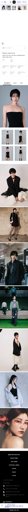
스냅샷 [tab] (15, 83)
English (14, 472)
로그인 (18, 2)
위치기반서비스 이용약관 (14, 465)
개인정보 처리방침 (14, 458)
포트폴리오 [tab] (7, 83)
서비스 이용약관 (14, 461)
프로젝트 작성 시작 (14, 510)
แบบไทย (14, 475)
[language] (10, 2)
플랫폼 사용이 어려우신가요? (14, 454)
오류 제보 (14, 468)
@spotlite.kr (8, 501)
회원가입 (24, 2)
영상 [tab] (21, 83)
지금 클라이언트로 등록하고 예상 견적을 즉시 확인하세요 (14, 507)
